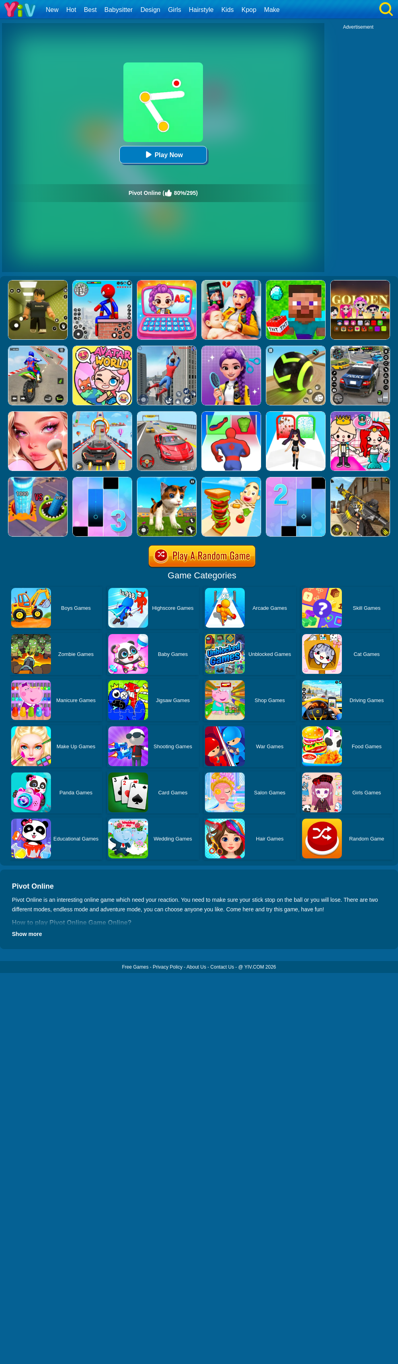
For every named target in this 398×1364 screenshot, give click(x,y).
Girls (174, 9)
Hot (71, 9)
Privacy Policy (168, 967)
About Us (196, 967)
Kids (227, 9)
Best (90, 9)
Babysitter (118, 9)
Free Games (135, 967)
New (52, 9)
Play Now (163, 155)
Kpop (249, 9)
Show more (27, 934)
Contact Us (222, 967)
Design (150, 9)
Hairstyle (201, 9)
